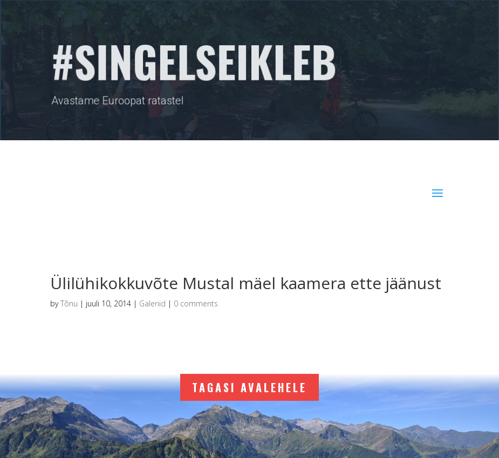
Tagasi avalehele (249, 387)
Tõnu (69, 303)
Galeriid (152, 303)
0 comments (196, 303)
